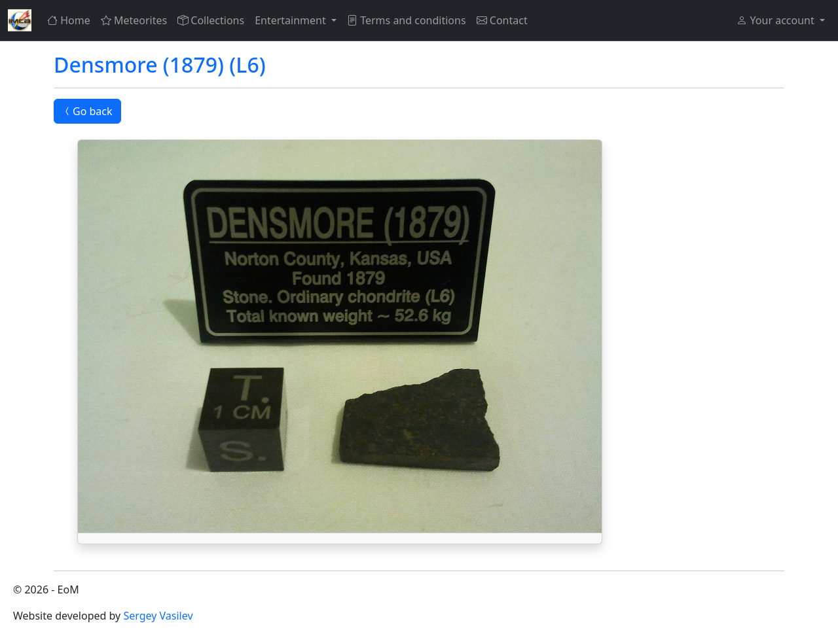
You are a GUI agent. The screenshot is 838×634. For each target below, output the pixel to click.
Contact (502, 20)
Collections (210, 20)
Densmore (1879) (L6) (160, 64)
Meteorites (134, 20)
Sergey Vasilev (157, 615)
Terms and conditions (406, 20)
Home (68, 20)
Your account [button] (776, 20)
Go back (87, 111)
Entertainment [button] (292, 20)
